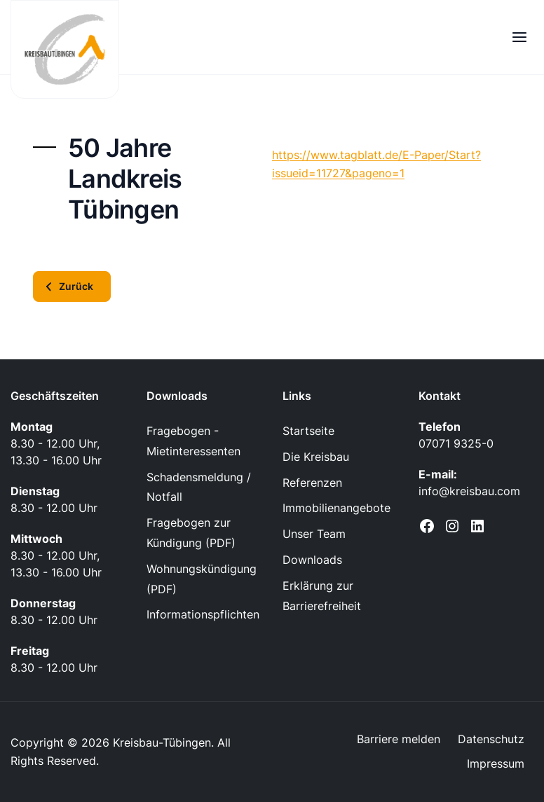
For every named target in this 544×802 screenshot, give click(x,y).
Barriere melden (398, 739)
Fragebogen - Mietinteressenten (193, 441)
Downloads (312, 560)
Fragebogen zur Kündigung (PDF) (191, 533)
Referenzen (312, 483)
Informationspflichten (203, 614)
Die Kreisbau (316, 457)
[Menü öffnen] (519, 37)
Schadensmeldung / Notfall (199, 487)
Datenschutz (491, 739)
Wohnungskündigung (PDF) (202, 579)
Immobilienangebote (336, 508)
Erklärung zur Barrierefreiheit (322, 596)
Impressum (495, 763)
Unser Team (314, 534)
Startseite (308, 431)
